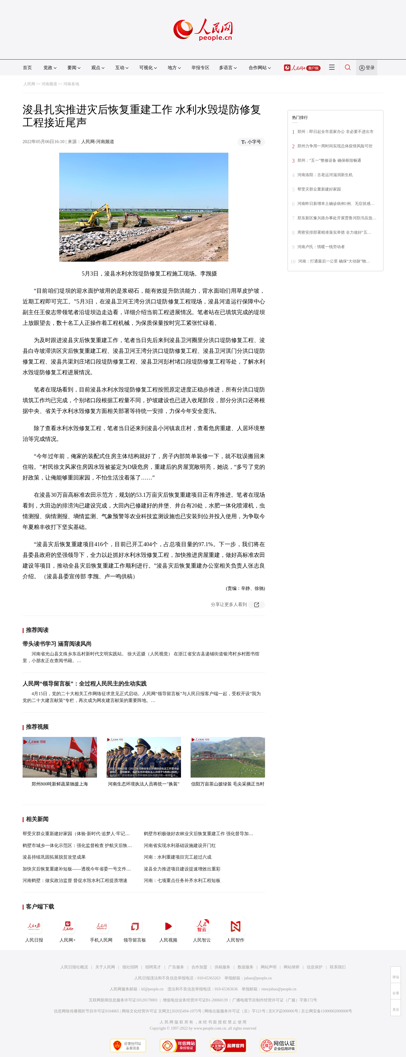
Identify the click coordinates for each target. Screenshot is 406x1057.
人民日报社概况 (74, 967)
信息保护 (315, 967)
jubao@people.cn (258, 978)
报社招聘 (130, 967)
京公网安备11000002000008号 (326, 1011)
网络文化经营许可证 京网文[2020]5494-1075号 (162, 1011)
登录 (370, 67)
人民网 (29, 84)
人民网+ (68, 929)
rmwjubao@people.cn (278, 989)
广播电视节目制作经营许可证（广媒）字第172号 (274, 1000)
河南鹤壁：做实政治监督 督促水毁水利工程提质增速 (75, 880)
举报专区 (200, 67)
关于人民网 (105, 967)
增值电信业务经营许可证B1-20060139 (195, 1000)
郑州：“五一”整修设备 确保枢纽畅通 (329, 160)
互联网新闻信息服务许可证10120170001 (123, 1000)
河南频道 (49, 84)
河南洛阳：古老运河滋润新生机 (325, 175)
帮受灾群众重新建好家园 (319, 189)
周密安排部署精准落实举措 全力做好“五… (334, 232)
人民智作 (235, 929)
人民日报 (34, 929)
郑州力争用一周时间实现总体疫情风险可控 (334, 146)
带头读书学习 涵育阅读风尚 (57, 644)
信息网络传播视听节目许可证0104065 (86, 1011)
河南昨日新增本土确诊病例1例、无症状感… (335, 204)
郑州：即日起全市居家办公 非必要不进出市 (335, 132)
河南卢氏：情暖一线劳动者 (321, 247)
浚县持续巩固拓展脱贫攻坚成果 (54, 857)
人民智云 (202, 929)
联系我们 (338, 967)
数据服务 (245, 967)
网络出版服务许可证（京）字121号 (235, 1011)
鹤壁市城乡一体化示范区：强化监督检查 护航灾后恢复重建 (82, 845)
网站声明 (269, 967)
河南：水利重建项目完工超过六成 (177, 857)
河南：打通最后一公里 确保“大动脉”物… (334, 261)
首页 (27, 67)
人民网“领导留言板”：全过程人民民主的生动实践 (85, 683)
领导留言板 (134, 929)
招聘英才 (153, 967)
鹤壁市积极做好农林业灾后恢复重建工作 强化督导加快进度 (203, 833)
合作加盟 (199, 967)
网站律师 (291, 967)
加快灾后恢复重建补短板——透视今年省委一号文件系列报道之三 (88, 868)
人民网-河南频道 (97, 141)
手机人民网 (101, 929)
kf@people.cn (152, 989)
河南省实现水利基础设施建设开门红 (180, 845)
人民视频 (168, 929)
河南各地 (71, 84)
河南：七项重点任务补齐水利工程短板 (182, 880)
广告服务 (176, 967)
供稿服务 (222, 967)
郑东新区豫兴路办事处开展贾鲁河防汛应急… (336, 218)
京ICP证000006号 (283, 1011)
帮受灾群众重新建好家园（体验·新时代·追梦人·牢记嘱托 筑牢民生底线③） (97, 833)
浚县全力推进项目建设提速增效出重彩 (182, 868)
